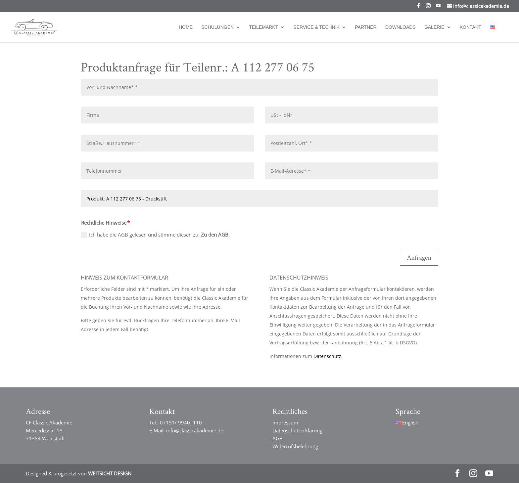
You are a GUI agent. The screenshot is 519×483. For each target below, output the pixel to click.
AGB (277, 438)
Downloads (400, 27)
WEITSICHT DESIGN (109, 473)
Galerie (434, 27)
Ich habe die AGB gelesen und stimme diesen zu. (155, 234)
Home (186, 27)
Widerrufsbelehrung (295, 446)
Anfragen (419, 257)
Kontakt (470, 27)
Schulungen (217, 27)
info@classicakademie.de (194, 430)
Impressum (285, 422)
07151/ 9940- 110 (181, 422)
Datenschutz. (328, 356)
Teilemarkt (263, 27)
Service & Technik (316, 27)
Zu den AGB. (215, 234)
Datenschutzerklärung (297, 430)
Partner (366, 27)
